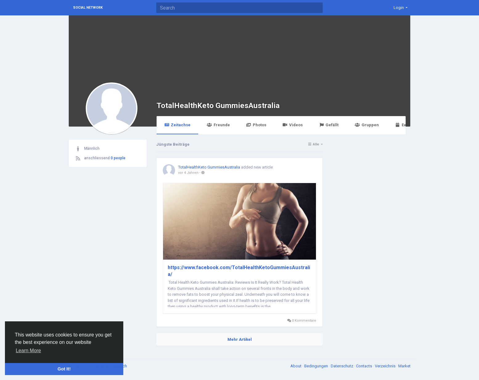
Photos (256, 125)
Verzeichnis (385, 366)
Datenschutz (342, 366)
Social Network (88, 8)
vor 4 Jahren (188, 173)
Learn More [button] (28, 350)
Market (404, 366)
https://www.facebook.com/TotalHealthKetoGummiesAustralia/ (239, 271)
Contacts (364, 366)
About (296, 366)
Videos (293, 125)
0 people (118, 158)
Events (404, 125)
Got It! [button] (64, 368)
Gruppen (367, 125)
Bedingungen (316, 366)
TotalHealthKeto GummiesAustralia (218, 105)
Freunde (218, 125)
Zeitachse (177, 125)
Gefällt (328, 125)
